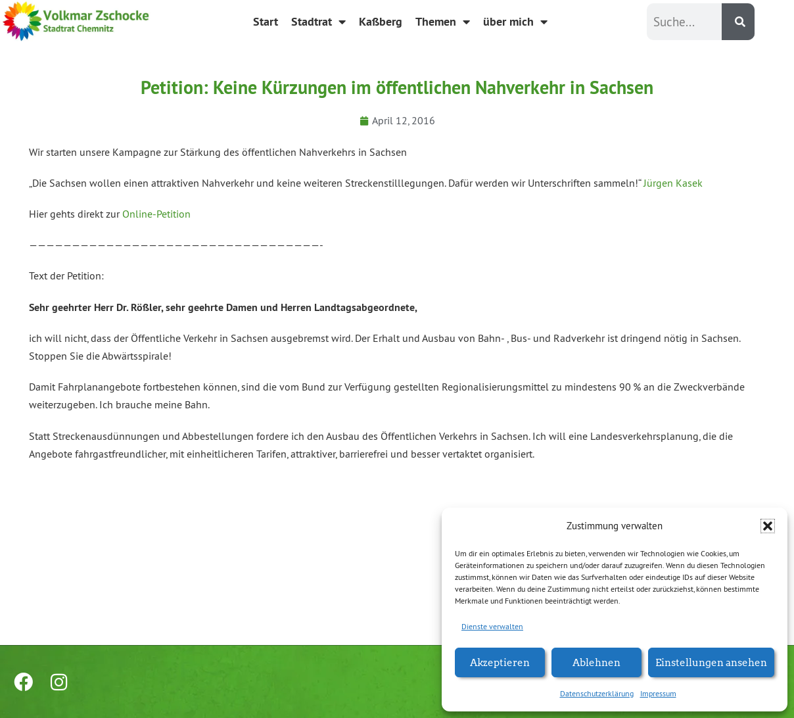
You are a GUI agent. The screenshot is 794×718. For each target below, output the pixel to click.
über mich (515, 21)
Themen (442, 21)
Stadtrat (318, 21)
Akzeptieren (500, 662)
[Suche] (738, 21)
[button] (767, 526)
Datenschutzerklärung (597, 693)
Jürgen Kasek (673, 182)
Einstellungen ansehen (711, 662)
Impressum (658, 693)
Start (265, 21)
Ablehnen (596, 662)
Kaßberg (380, 21)
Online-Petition (156, 213)
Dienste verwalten (492, 626)
